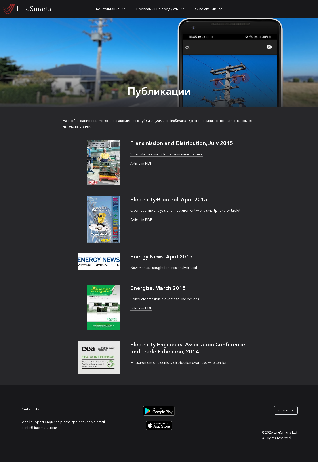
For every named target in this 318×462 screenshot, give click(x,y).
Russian (286, 410)
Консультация (107, 9)
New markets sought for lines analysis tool (163, 267)
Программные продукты (157, 9)
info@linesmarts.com (41, 427)
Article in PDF (141, 163)
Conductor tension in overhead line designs (164, 299)
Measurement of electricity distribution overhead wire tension (178, 362)
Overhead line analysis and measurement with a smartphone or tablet (185, 210)
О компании (205, 9)
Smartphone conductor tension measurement (166, 154)
